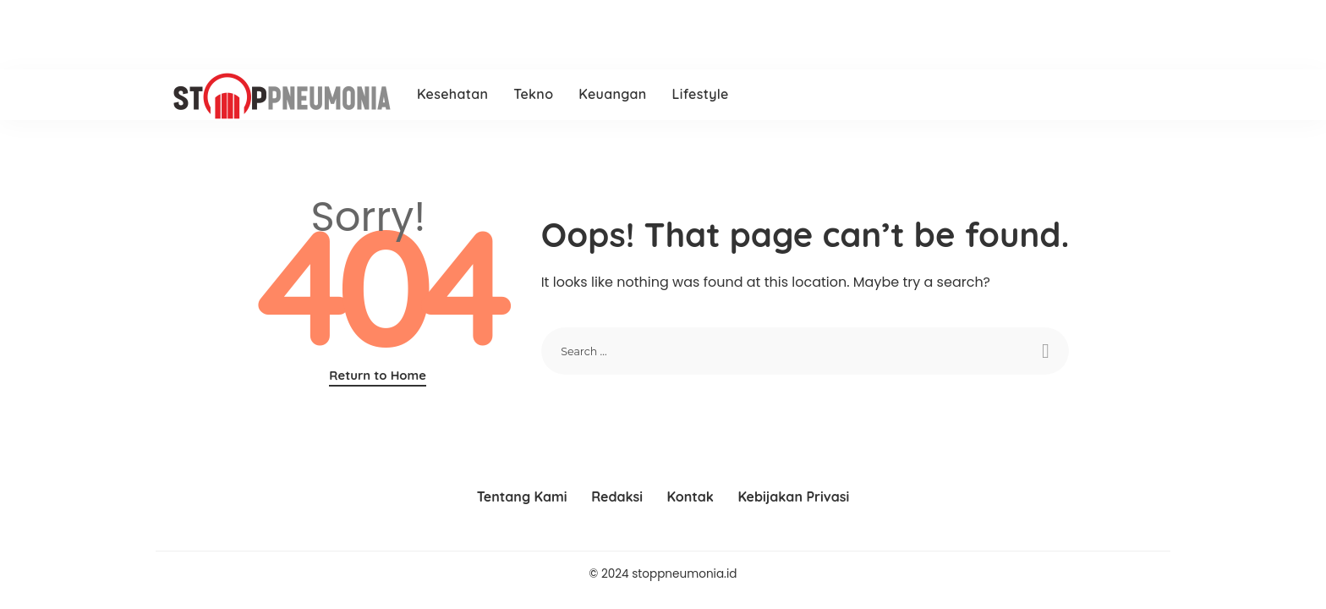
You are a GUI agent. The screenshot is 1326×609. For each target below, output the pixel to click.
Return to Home (377, 375)
